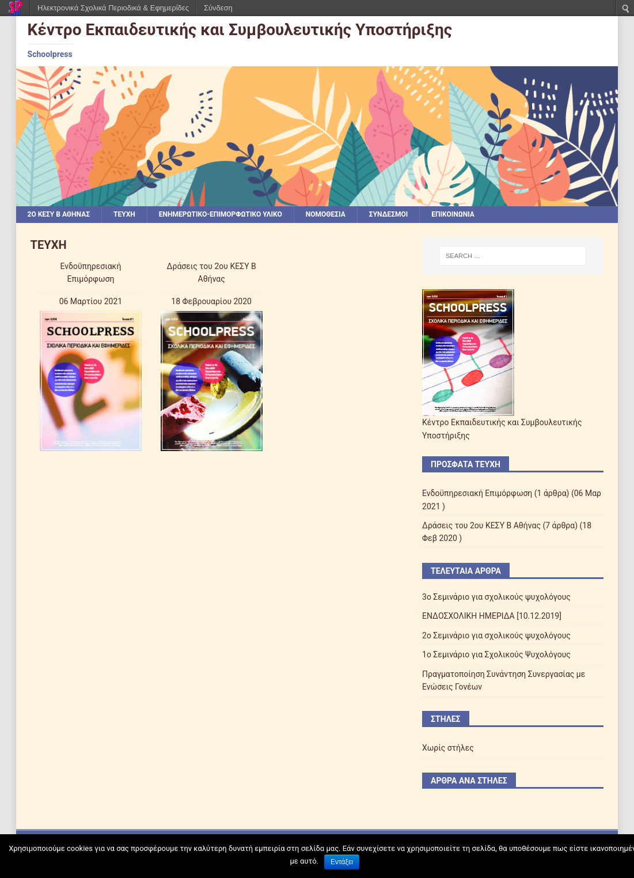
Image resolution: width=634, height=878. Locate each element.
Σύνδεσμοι (388, 214)
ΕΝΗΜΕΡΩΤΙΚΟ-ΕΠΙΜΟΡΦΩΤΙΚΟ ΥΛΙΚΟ (220, 214)
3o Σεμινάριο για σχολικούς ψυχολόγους (496, 596)
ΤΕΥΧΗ (124, 214)
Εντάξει (342, 862)
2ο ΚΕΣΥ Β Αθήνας (59, 214)
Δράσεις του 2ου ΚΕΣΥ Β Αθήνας (481, 525)
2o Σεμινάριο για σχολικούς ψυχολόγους (496, 635)
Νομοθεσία (326, 214)
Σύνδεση (218, 7)
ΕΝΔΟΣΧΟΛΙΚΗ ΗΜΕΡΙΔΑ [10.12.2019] (491, 615)
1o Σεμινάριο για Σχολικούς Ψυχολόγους (496, 654)
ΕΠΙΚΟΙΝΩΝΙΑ (452, 214)
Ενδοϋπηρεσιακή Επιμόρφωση (477, 493)
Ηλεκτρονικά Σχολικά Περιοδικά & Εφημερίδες (113, 7)
